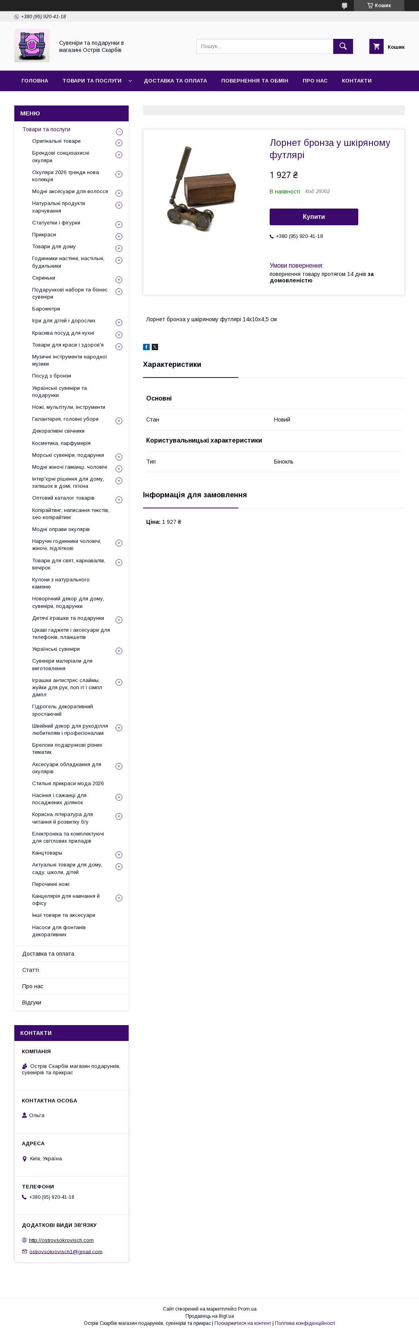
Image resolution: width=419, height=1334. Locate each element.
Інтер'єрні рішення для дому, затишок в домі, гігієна (68, 482)
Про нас (315, 81)
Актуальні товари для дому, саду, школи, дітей (67, 868)
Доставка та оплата (175, 81)
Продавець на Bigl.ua (209, 1316)
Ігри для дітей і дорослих (64, 321)
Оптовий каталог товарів (63, 498)
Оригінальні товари (56, 141)
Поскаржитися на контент (242, 1323)
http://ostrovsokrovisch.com (61, 1240)
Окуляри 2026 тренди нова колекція (65, 175)
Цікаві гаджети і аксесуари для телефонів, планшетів (71, 633)
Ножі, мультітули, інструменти (68, 407)
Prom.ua (247, 1309)
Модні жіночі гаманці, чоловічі (69, 467)
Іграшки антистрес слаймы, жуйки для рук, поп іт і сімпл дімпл (67, 687)
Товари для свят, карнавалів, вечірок (68, 564)
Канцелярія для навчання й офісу (66, 899)
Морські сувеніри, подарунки (68, 455)
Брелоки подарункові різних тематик (67, 748)
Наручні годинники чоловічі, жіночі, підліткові (66, 544)
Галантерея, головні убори (65, 419)
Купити (314, 216)
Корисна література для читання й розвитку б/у (62, 817)
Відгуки (32, 101)
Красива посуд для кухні (63, 333)
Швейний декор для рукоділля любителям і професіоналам (70, 729)
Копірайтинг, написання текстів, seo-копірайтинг (70, 513)
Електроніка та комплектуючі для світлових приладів (68, 837)
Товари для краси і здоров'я (68, 345)
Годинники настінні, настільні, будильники (68, 261)
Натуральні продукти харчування (58, 206)
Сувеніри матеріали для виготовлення (62, 664)
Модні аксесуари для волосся (70, 191)
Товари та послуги (92, 81)
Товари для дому (54, 246)
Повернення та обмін (254, 81)
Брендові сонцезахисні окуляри (60, 156)
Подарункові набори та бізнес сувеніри (70, 293)
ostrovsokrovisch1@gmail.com (65, 1251)
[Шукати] (343, 46)
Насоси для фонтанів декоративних (59, 930)
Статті (30, 970)
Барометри (46, 309)
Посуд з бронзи (51, 376)
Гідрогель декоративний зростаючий (62, 710)
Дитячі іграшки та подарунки (68, 618)
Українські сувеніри (56, 649)
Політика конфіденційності (305, 1323)
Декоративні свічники (58, 431)
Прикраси (44, 235)
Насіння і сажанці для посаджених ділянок (59, 798)
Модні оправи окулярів (61, 529)
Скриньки (43, 278)
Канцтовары (47, 853)
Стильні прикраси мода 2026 (68, 783)
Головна (34, 81)
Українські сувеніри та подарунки (59, 391)
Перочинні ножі (51, 884)
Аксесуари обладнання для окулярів (66, 767)
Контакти (357, 81)
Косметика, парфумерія (61, 443)
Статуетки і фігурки (56, 223)
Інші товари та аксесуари (63, 915)
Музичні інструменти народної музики (69, 360)
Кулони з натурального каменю (61, 583)
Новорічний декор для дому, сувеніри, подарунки (68, 602)
